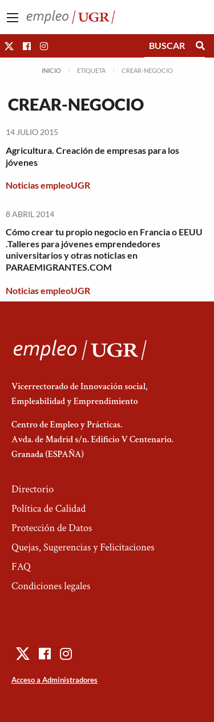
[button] (9, 45)
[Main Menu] (12, 17)
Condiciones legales (50, 586)
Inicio (51, 70)
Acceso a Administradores (54, 679)
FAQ (21, 566)
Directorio (32, 489)
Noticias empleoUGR (48, 185)
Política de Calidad (48, 508)
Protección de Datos (51, 528)
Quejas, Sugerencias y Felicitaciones (83, 547)
